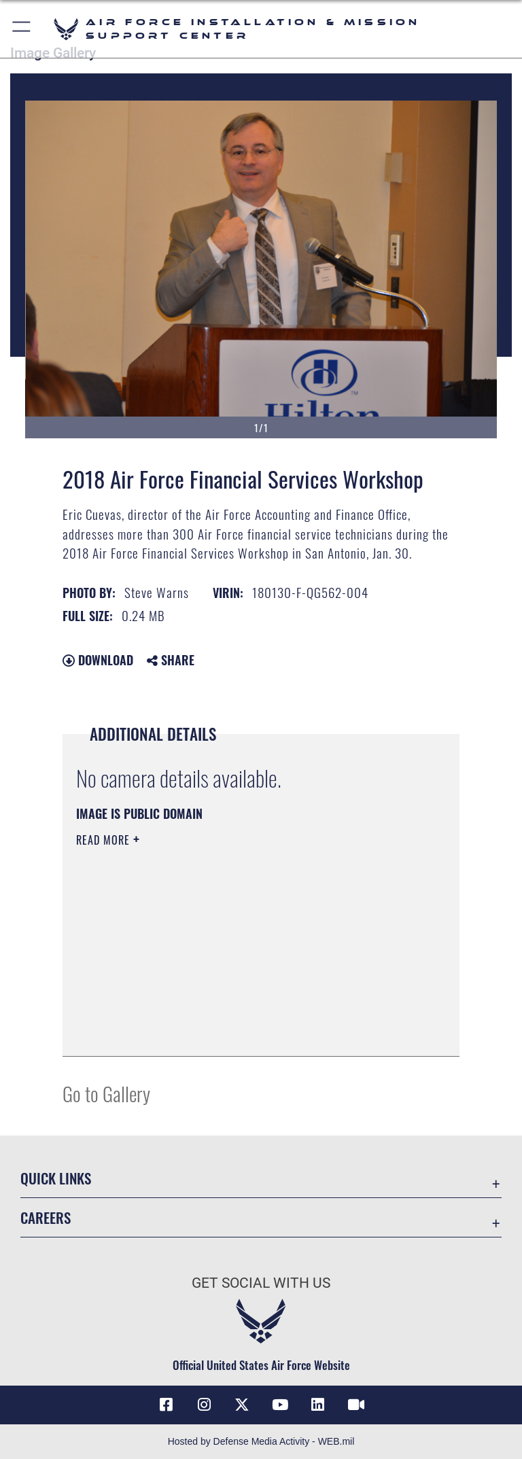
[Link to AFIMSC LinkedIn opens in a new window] (318, 1404)
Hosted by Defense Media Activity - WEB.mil (261, 1441)
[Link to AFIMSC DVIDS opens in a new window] (356, 1404)
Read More (104, 840)
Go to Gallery (106, 1093)
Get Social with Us (261, 1283)
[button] (22, 29)
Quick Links (55, 1178)
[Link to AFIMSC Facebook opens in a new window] (166, 1404)
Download (98, 660)
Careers (45, 1217)
